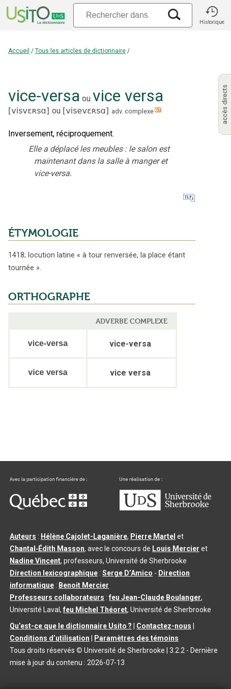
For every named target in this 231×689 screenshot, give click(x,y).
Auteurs (23, 536)
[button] (211, 15)
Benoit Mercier (84, 585)
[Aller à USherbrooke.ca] (165, 508)
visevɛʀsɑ (85, 111)
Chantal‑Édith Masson (47, 548)
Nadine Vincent (35, 561)
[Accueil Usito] (34, 15)
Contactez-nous (163, 626)
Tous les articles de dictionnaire (80, 50)
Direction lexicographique (54, 573)
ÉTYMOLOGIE (43, 233)
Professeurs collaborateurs (57, 597)
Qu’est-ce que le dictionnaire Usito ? (71, 626)
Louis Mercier (175, 548)
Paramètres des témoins (136, 638)
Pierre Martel (153, 536)
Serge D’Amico (127, 573)
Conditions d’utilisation (50, 638)
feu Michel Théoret (95, 610)
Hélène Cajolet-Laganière (84, 536)
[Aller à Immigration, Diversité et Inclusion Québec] (48, 507)
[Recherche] (117, 15)
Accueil (19, 50)
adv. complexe (132, 111)
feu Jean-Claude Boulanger (155, 597)
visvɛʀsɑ (28, 111)
